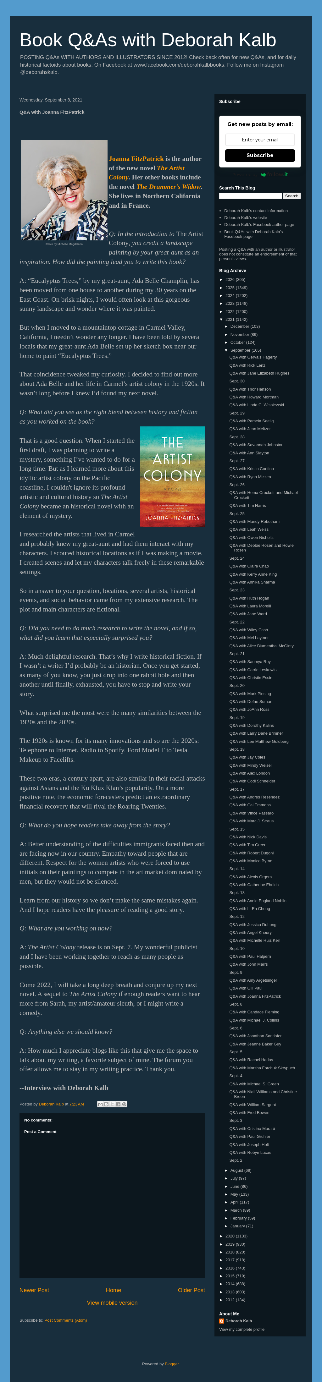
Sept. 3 (235, 1120)
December (240, 326)
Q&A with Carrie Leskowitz (253, 669)
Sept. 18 (236, 749)
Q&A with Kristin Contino (251, 468)
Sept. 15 (236, 829)
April (235, 1202)
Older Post (191, 1290)
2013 (230, 1292)
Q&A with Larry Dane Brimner (256, 733)
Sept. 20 (236, 685)
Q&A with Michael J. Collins (254, 1020)
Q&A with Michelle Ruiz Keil (254, 940)
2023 (230, 303)
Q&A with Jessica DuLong (252, 924)
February (239, 1218)
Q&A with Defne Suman (250, 701)
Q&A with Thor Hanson (250, 389)
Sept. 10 (236, 948)
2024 (230, 295)
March (236, 1210)
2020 (230, 1236)
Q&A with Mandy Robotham (254, 521)
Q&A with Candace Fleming (254, 1012)
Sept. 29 (236, 413)
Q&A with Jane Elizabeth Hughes (259, 373)
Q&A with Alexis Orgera (250, 877)
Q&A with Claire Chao (249, 566)
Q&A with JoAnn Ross (249, 709)
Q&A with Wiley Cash (248, 630)
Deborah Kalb (238, 1321)
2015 (230, 1276)
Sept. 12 (236, 916)
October (238, 342)
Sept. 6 (235, 1028)
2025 (230, 287)
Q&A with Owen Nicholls (251, 537)
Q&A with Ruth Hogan (249, 598)
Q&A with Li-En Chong (249, 908)
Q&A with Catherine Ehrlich (254, 884)
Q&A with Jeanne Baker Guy (255, 1044)
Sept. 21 (236, 653)
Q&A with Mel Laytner (249, 637)
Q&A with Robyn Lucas (250, 1152)
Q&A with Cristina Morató (252, 1128)
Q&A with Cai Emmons (250, 805)
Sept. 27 (236, 460)
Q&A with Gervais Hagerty (253, 357)
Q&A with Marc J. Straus (251, 821)
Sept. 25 (236, 513)
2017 (230, 1260)
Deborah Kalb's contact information (256, 210)
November (240, 334)
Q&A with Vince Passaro (251, 813)
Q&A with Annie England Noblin (257, 900)
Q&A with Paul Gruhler (249, 1136)
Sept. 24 (236, 558)
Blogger (172, 1364)
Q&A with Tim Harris (247, 505)
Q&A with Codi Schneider (252, 781)
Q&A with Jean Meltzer (250, 428)
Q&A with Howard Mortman (254, 397)
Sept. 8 (235, 1004)
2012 (230, 1299)
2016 (230, 1268)
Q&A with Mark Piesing (250, 693)
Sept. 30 (236, 381)
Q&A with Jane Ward (248, 613)
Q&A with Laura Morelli (250, 606)
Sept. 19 (236, 717)
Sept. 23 (236, 590)
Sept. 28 (236, 437)
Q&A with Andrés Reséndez (254, 797)
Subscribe (260, 155)
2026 (230, 279)
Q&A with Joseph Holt (249, 1144)
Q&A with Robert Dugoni (251, 853)
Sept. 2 (235, 1160)
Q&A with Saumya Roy (250, 661)
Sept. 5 (235, 1052)
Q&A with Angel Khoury (250, 932)
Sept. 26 (236, 484)
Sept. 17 (236, 789)
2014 (230, 1283)
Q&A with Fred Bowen (249, 1112)
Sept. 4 (235, 1075)
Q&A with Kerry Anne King (253, 574)
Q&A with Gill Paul (246, 988)
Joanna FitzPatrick (136, 158)
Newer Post (34, 1290)
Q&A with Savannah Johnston (256, 444)
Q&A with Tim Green (247, 844)
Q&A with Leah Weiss (249, 529)
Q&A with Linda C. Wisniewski (256, 405)
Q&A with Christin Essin (250, 677)
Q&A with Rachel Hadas (251, 1059)
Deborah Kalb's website (245, 217)
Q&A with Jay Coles (247, 757)
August (237, 1170)
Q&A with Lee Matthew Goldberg (259, 741)
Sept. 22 (236, 622)
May (234, 1194)
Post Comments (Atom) (66, 1320)
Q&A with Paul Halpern (250, 956)
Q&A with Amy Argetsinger (253, 980)
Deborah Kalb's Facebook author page (259, 224)
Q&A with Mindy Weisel (250, 765)
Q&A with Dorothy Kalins (251, 725)
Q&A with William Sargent (252, 1104)
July (234, 1178)
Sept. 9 (235, 972)
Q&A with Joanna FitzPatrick (255, 996)
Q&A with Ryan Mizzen (250, 476)
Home (113, 1290)
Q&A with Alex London (249, 773)
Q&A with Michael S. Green (254, 1084)
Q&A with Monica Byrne (250, 860)
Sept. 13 (236, 892)
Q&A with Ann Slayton (249, 453)
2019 (230, 1244)
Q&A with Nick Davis (247, 837)
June (235, 1186)
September (241, 350)
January (238, 1226)
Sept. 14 (236, 868)
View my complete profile (241, 1329)
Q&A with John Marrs (248, 964)
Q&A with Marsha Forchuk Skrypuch (262, 1068)
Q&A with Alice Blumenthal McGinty (261, 646)
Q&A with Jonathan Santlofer (255, 1036)
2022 (230, 311)
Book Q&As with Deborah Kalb (147, 39)
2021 (230, 319)
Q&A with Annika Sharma (252, 582)
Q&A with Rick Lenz (247, 365)
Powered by (260, 174)
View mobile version (112, 1303)
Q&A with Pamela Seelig (251, 421)
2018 (230, 1252)
